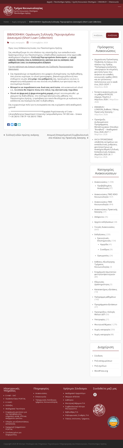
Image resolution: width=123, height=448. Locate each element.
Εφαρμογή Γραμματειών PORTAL (15, 428)
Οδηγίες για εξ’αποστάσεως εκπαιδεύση (17, 422)
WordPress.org (101, 371)
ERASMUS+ (102, 2)
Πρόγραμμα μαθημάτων (105, 297)
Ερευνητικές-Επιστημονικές (104, 239)
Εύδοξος (9, 405)
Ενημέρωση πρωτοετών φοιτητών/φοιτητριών (105, 273)
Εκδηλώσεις (99, 234)
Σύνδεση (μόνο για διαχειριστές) (13, 433)
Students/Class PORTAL (16, 398)
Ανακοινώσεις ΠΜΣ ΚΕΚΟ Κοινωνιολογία (106, 195)
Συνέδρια (104, 249)
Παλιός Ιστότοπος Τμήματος (77, 418)
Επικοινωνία (114, 2)
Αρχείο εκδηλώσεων (103, 222)
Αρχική (49, 2)
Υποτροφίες (99, 319)
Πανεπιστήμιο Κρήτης (62, 2)
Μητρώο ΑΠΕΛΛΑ (72, 396)
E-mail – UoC (11, 395)
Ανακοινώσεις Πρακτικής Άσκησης (105, 210)
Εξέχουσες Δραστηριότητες (102, 283)
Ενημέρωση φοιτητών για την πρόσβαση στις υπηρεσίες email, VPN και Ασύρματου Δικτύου (16, 415)
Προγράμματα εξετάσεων (105, 304)
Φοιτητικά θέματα (102, 324)
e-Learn (9, 402)
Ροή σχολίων (100, 366)
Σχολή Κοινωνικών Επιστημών (84, 2)
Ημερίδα (104, 244)
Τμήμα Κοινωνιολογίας (28, 8)
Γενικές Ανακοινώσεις (104, 227)
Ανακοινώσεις (100, 182)
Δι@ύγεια (69, 400)
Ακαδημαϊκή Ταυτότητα (15, 408)
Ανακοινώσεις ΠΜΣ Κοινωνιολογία (103, 203)
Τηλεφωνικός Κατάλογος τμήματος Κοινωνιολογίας (46, 401)
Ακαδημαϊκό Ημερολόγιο (75, 393)
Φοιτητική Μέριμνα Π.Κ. (75, 403)
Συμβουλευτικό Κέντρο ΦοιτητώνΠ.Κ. (75, 407)
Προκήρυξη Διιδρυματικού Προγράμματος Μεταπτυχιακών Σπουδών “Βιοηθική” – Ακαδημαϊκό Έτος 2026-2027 (106, 125)
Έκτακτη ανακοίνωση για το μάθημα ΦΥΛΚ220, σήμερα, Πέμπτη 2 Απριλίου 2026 (105, 96)
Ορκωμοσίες (103, 255)
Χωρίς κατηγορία (17, 42)
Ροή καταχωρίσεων (103, 360)
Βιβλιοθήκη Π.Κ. (71, 412)
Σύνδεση (98, 355)
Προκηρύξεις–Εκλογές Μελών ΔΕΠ (104, 313)
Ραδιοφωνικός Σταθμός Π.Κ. (77, 415)
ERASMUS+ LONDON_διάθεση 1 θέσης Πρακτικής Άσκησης (106, 109)
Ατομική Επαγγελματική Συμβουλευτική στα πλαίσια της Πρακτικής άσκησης (67, 136)
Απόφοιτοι (99, 217)
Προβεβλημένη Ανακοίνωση (104, 187)
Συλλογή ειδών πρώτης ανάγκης (22, 134)
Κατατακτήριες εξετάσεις (105, 289)
